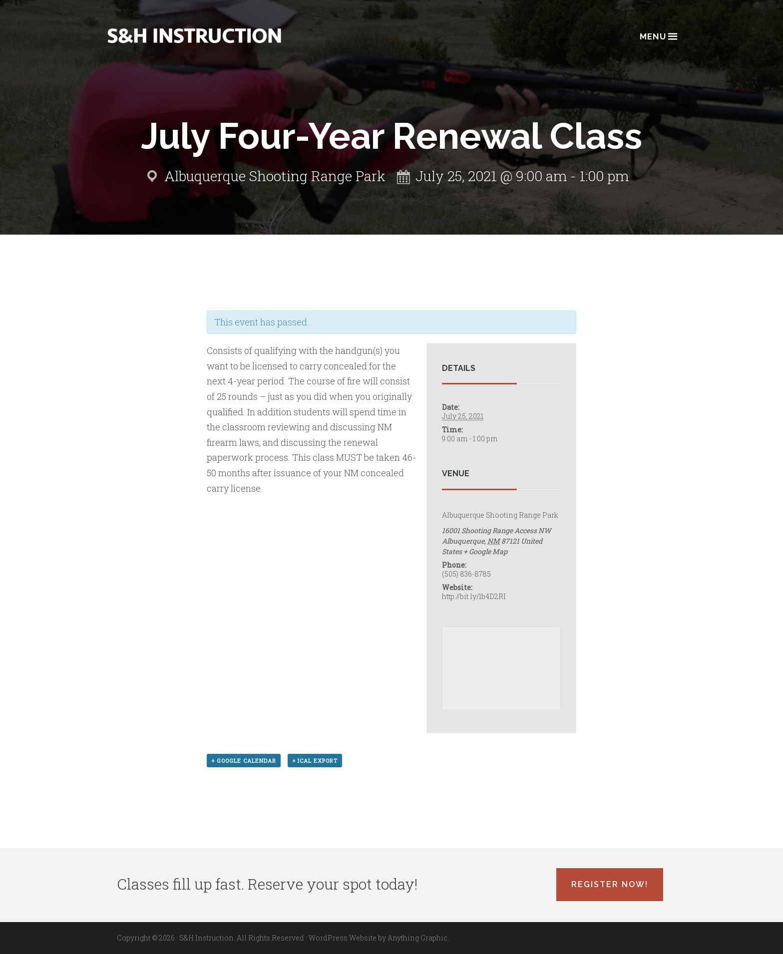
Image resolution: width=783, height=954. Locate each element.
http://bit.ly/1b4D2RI (474, 596)
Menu (658, 35)
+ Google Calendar (243, 760)
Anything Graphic (417, 938)
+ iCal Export (315, 760)
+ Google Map (485, 551)
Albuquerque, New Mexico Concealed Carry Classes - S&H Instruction (194, 35)
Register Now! (609, 884)
